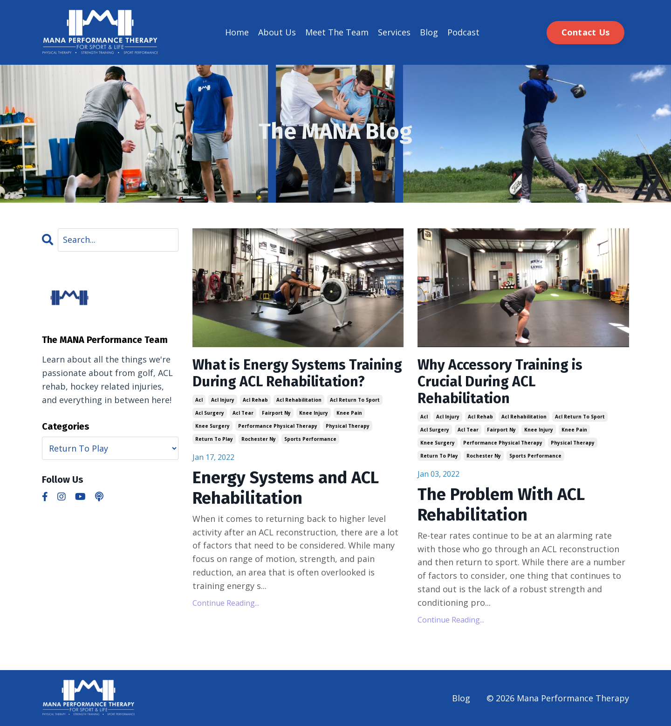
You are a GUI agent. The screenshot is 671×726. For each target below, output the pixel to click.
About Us (277, 32)
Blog (429, 32)
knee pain (349, 413)
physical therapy (348, 426)
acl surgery (209, 413)
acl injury (222, 400)
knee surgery (212, 426)
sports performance (310, 439)
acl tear (243, 413)
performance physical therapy (277, 426)
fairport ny (276, 413)
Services (394, 32)
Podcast (463, 32)
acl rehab (255, 400)
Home (237, 32)
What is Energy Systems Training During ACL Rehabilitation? (297, 373)
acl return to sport (355, 400)
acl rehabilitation (299, 400)
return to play (214, 439)
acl (199, 400)
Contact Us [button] (585, 32)
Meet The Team (337, 32)
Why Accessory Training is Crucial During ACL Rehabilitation (500, 381)
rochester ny (258, 439)
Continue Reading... (225, 603)
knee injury (313, 413)
